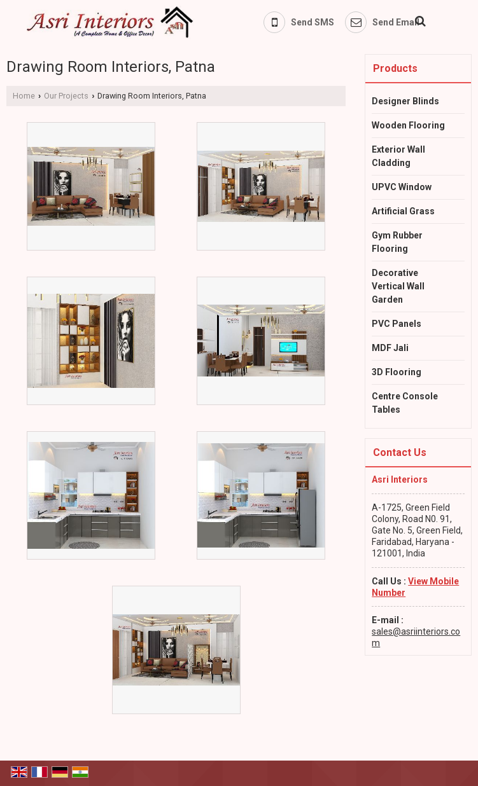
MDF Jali (390, 348)
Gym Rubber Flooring (397, 242)
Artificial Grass (403, 211)
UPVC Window (402, 187)
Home (24, 95)
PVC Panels (396, 324)
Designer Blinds (405, 101)
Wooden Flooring (408, 125)
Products (395, 68)
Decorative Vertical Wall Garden (398, 286)
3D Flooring (396, 372)
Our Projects (66, 95)
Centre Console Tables (405, 403)
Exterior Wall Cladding (398, 156)
